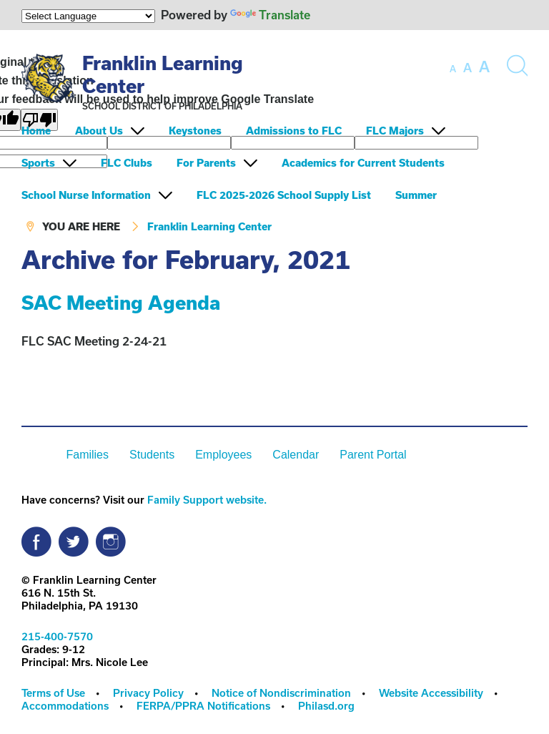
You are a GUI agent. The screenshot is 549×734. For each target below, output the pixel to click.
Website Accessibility (431, 693)
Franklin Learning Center (209, 226)
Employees (223, 455)
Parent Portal (373, 455)
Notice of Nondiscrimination (281, 693)
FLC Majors (395, 130)
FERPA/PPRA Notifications (203, 706)
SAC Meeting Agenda (120, 302)
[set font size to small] (452, 68)
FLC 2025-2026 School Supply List (284, 195)
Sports (38, 163)
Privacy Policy (148, 693)
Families (87, 455)
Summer (416, 195)
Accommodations (65, 706)
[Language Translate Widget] (88, 16)
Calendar (295, 455)
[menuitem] (46, 130)
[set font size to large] (484, 66)
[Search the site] (517, 66)
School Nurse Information (86, 195)
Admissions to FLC (294, 130)
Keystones (195, 130)
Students (151, 455)
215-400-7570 (57, 636)
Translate (270, 14)
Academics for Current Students (363, 163)
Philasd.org (326, 706)
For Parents (206, 163)
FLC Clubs (126, 163)
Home (36, 130)
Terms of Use (53, 693)
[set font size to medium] (467, 68)
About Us (99, 130)
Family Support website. (207, 500)
